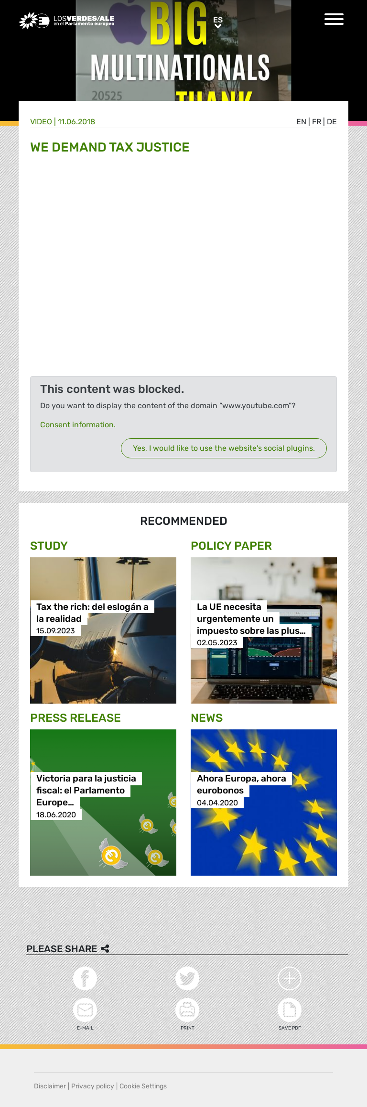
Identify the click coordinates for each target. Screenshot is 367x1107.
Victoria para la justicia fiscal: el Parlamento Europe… (86, 790)
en (301, 121)
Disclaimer (50, 1086)
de (332, 121)
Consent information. (78, 424)
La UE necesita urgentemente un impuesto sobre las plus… (251, 618)
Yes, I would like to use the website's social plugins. (224, 448)
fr (316, 121)
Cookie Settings (143, 1086)
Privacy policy (92, 1086)
